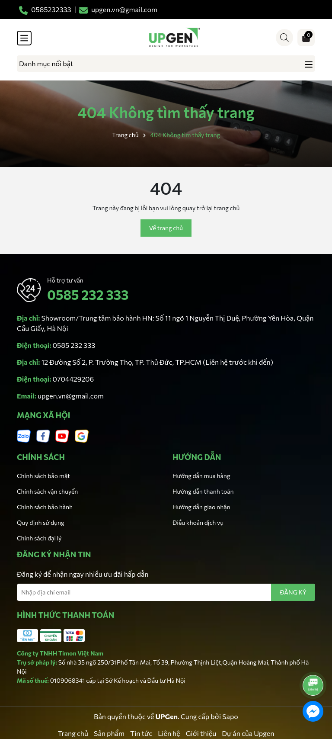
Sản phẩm (109, 733)
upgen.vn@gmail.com (71, 396)
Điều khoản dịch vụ (197, 522)
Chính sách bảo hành (45, 507)
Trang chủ (73, 733)
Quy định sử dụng (40, 522)
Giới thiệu (201, 733)
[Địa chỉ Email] (166, 592)
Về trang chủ (166, 227)
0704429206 (73, 379)
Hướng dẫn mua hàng (201, 475)
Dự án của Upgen (248, 733)
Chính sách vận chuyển (47, 491)
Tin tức (141, 733)
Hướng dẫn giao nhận (201, 507)
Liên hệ (169, 733)
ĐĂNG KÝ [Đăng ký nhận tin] (293, 592)
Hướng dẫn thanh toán (203, 491)
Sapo (230, 716)
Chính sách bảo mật (43, 475)
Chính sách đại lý (39, 538)
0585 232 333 (87, 294)
